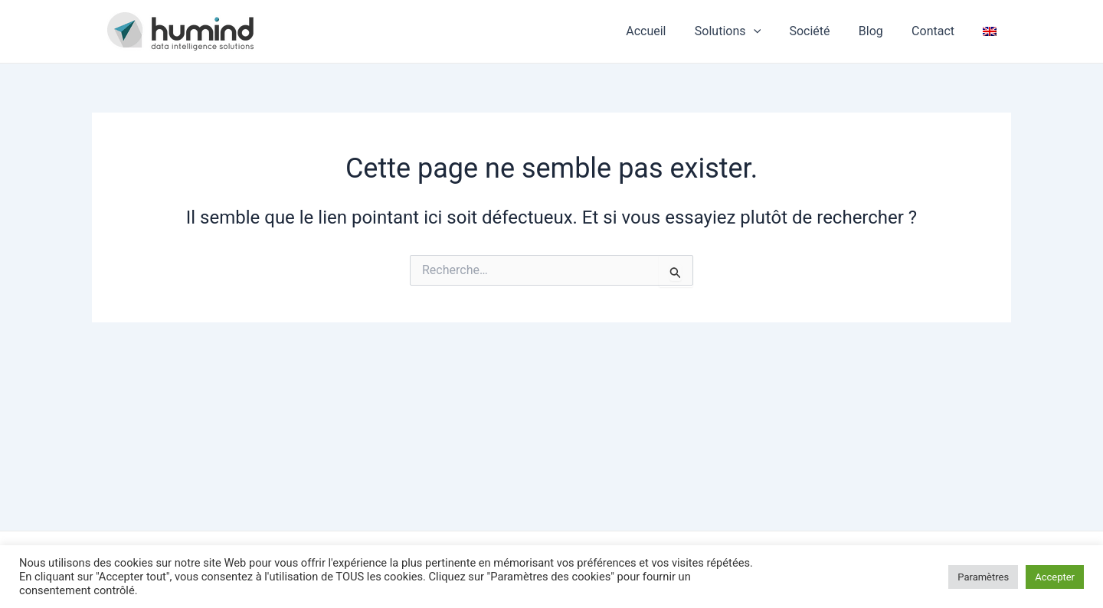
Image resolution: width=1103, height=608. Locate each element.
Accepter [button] (1055, 577)
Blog (881, 31)
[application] (771, 31)
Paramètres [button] (983, 577)
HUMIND (304, 30)
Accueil (668, 31)
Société (824, 31)
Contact (939, 31)
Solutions (746, 31)
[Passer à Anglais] (992, 31)
